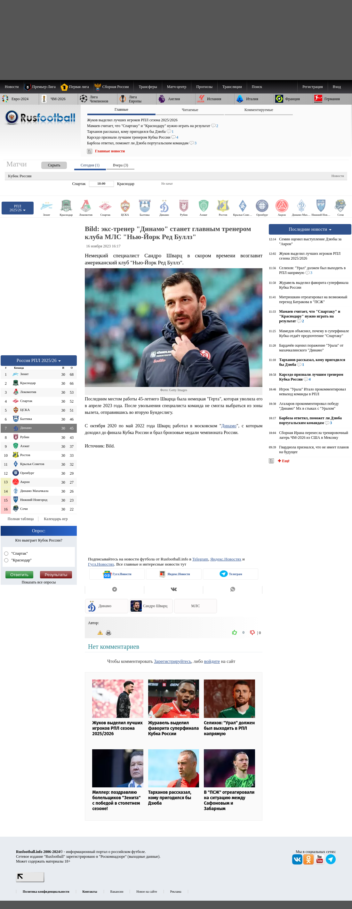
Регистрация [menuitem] (312, 86)
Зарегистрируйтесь (172, 661)
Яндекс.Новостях (225, 559)
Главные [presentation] (121, 109)
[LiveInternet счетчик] (30, 881)
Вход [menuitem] (337, 86)
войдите (212, 661)
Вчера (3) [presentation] (120, 165)
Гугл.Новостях (101, 564)
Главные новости (110, 151)
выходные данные (143, 856)
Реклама (175, 891)
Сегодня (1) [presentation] (90, 165)
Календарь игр (56, 519)
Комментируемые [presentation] (258, 110)
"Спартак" (19, 553)
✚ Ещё (283, 461)
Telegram (200, 559)
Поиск (257, 86)
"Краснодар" (21, 560)
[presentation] (47, 164)
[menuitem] (114, 86)
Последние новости (310, 229)
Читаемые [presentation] (190, 110)
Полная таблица (21, 519)
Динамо (228, 425)
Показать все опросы (39, 582)
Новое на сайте (146, 891)
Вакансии (117, 891)
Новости (338, 176)
